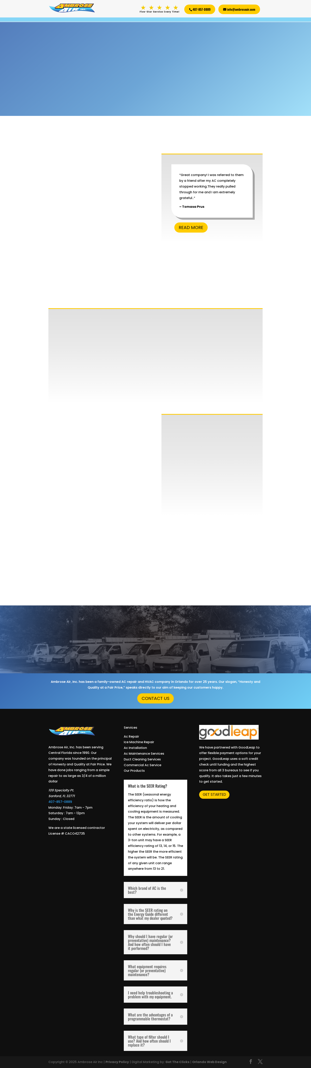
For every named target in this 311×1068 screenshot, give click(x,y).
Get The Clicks (177, 1062)
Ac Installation (135, 748)
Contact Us (155, 698)
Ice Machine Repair (139, 742)
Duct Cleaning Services (142, 759)
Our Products (134, 770)
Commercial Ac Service (142, 765)
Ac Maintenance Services (144, 753)
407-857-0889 (60, 802)
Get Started (214, 794)
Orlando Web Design (209, 1062)
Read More (191, 227)
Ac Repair (131, 736)
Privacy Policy (117, 1062)
